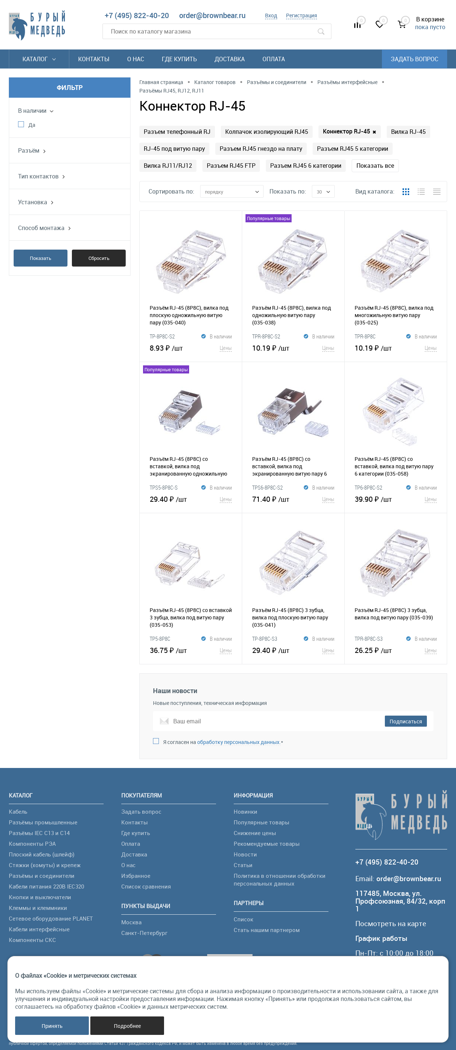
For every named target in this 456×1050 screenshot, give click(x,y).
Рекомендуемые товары (267, 843)
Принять (52, 1025)
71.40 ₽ (293, 498)
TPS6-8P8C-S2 (267, 487)
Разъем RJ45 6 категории (305, 165)
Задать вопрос (414, 59)
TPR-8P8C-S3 (369, 638)
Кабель (18, 811)
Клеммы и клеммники (38, 907)
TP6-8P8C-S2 (368, 487)
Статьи (243, 865)
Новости (245, 854)
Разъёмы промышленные (43, 822)
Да (31, 124)
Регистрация (301, 15)
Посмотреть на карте (390, 924)
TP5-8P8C (160, 638)
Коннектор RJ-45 (349, 131)
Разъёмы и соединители (41, 875)
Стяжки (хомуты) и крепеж (45, 865)
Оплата (273, 59)
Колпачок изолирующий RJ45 (266, 132)
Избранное (135, 875)
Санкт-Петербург (144, 932)
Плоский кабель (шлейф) (41, 854)
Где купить (179, 59)
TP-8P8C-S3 (264, 638)
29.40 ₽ (191, 498)
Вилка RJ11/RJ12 (168, 165)
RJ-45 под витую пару (174, 149)
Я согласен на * (223, 741)
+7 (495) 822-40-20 (137, 15)
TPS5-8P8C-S (164, 487)
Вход (271, 15)
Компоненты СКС (32, 939)
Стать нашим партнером (267, 929)
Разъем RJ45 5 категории (352, 149)
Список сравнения (146, 886)
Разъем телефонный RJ (177, 132)
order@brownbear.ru (212, 15)
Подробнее (127, 1025)
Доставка (230, 59)
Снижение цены (255, 833)
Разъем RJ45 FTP (231, 165)
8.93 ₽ (191, 347)
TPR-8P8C (365, 336)
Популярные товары (261, 822)
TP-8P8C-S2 (162, 336)
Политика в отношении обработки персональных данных (280, 879)
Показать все (375, 165)
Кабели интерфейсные (39, 929)
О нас (135, 59)
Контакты (93, 59)
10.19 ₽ (293, 347)
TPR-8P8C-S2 (266, 336)
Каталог (39, 59)
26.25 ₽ (396, 650)
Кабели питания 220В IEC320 (46, 886)
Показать (40, 258)
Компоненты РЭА (32, 843)
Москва (131, 922)
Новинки (245, 811)
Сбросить (98, 258)
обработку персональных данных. (239, 741)
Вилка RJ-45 (408, 132)
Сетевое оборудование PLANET (51, 918)
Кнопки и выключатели (40, 897)
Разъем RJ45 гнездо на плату (261, 149)
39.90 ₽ (396, 498)
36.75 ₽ (191, 650)
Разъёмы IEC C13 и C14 (39, 833)
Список (243, 919)
